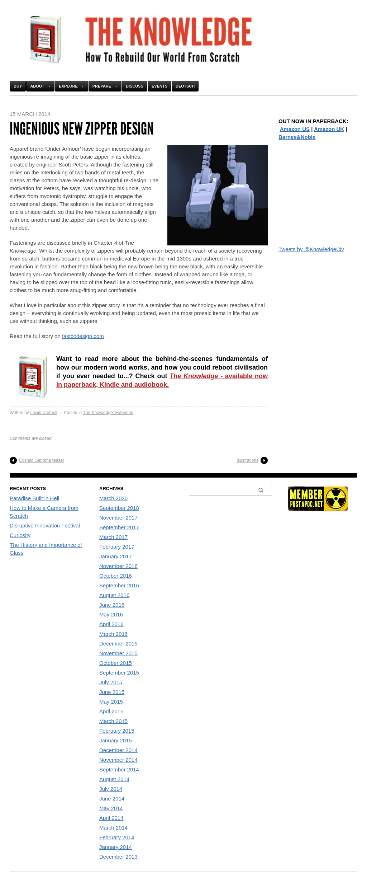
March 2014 (113, 828)
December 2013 (118, 857)
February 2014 (116, 837)
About (37, 86)
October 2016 (115, 576)
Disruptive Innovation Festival (45, 525)
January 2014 (115, 847)
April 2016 (111, 624)
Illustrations (247, 460)
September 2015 (119, 673)
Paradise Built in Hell (34, 498)
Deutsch (185, 86)
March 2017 (113, 537)
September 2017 (119, 527)
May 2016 (111, 614)
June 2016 (111, 605)
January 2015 (115, 740)
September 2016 (119, 585)
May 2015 (111, 702)
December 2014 (118, 750)
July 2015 (110, 682)
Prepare (101, 86)
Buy (18, 86)
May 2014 (111, 808)
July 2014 (110, 789)
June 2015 (111, 692)
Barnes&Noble (296, 137)
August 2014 (114, 779)
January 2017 (115, 556)
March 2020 (113, 498)
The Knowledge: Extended (108, 412)
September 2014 (119, 769)
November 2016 (118, 566)
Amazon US (295, 129)
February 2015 (116, 731)
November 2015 (118, 653)
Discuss (134, 86)
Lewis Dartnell (43, 412)
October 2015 (115, 663)
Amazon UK (329, 129)
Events (159, 86)
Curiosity (20, 535)
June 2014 (111, 798)
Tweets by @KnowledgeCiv (311, 249)
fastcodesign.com (83, 336)
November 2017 (118, 518)
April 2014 (111, 818)
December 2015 (118, 643)
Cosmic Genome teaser (41, 460)
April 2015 (111, 711)
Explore (68, 86)
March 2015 (113, 721)
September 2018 (119, 508)
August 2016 (114, 595)
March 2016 (113, 634)
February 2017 (116, 547)
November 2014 (118, 760)
